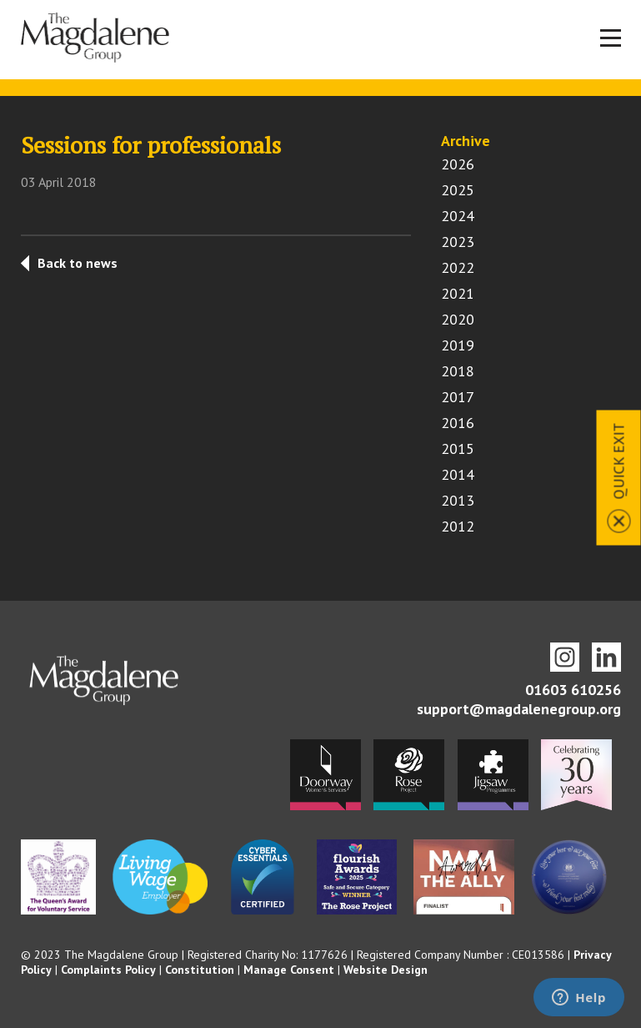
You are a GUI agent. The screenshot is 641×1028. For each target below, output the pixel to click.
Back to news (78, 262)
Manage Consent (288, 969)
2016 (457, 422)
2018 (457, 370)
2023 (457, 241)
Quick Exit (618, 461)
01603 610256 (573, 689)
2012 (457, 526)
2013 (457, 500)
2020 (457, 319)
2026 (457, 164)
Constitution (199, 969)
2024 (457, 215)
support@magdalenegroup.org (519, 708)
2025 (457, 189)
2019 (457, 345)
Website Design (385, 969)
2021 (457, 293)
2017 (457, 396)
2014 (457, 474)
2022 (457, 267)
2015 (457, 448)
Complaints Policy (108, 969)
